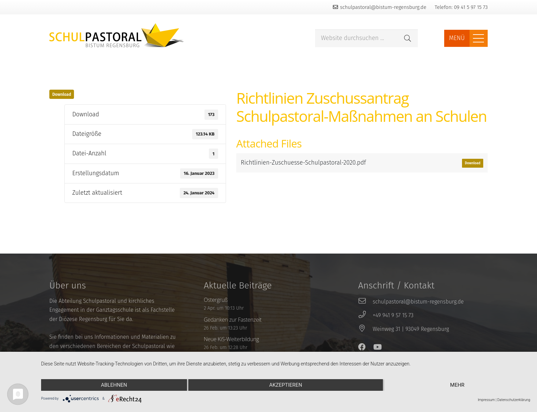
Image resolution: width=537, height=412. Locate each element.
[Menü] (479, 38)
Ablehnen (114, 385)
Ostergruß (216, 300)
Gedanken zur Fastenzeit (233, 319)
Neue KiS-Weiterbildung (231, 339)
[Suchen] (407, 38)
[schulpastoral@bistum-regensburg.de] (365, 302)
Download (61, 94)
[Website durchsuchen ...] (366, 38)
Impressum (486, 400)
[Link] (116, 35)
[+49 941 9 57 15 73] (365, 315)
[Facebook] (362, 347)
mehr (457, 385)
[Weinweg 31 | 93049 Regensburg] (365, 329)
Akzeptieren (285, 385)
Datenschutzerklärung (513, 400)
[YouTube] (377, 347)
